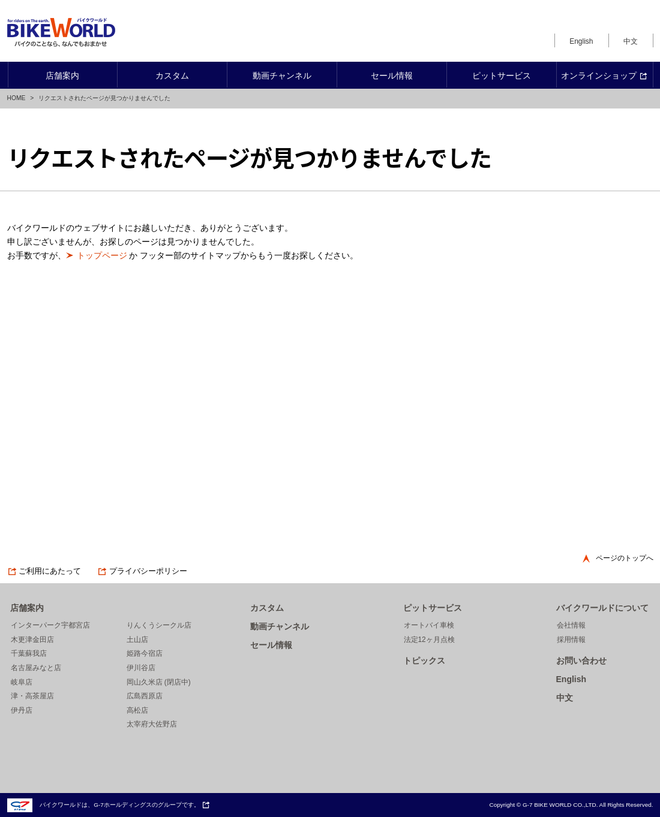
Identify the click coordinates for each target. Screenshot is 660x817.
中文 (630, 41)
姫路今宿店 (145, 653)
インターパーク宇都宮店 (50, 625)
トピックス (424, 660)
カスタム (267, 608)
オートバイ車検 (429, 625)
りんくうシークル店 (159, 625)
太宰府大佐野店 (152, 724)
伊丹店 (21, 710)
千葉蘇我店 (29, 653)
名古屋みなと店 (36, 668)
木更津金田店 (32, 639)
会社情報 (571, 625)
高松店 (137, 710)
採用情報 (571, 639)
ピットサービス (432, 608)
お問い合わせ (581, 660)
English (581, 41)
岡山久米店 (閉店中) (159, 682)
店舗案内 (27, 608)
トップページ (102, 255)
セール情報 (271, 645)
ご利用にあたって (44, 571)
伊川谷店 (141, 668)
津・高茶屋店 (32, 696)
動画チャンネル (279, 626)
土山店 (137, 639)
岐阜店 (21, 682)
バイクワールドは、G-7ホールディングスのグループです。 (109, 804)
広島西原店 (145, 696)
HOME (16, 98)
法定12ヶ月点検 (429, 639)
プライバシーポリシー (142, 571)
